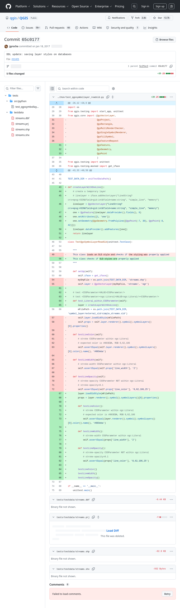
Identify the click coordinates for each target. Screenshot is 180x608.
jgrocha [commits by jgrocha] (13, 46)
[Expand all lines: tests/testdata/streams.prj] (105, 521)
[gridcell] (116, 103)
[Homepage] (8, 6)
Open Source (82, 6)
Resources (60, 6)
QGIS (24, 18)
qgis (13, 18)
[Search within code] (88, 88)
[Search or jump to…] (134, 6)
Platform (22, 6)
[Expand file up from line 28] (64, 103)
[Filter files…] (25, 88)
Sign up (160, 6)
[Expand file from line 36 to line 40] (64, 170)
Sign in (145, 6)
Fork (139, 18)
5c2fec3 (143, 66)
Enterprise (103, 6)
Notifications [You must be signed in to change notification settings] (116, 17)
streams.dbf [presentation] (22, 118)
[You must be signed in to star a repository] (162, 17)
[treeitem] (26, 115)
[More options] (171, 97)
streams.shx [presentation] (22, 134)
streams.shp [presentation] (22, 129)
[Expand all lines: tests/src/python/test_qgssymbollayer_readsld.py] (116, 97)
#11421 (15, 59)
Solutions (41, 6)
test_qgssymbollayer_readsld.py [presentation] (33, 106)
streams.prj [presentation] (22, 123)
